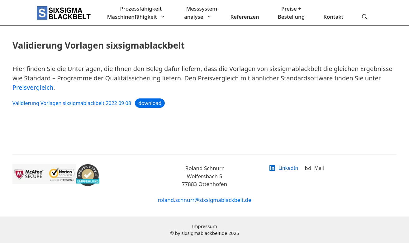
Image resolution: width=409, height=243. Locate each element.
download (149, 103)
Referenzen (245, 16)
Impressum (204, 226)
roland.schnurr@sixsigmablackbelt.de (204, 199)
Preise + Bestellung (291, 12)
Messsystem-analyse (202, 13)
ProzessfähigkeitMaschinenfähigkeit (141, 13)
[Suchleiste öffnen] (365, 17)
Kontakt (333, 16)
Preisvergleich (32, 87)
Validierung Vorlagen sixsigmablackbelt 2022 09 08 (71, 103)
